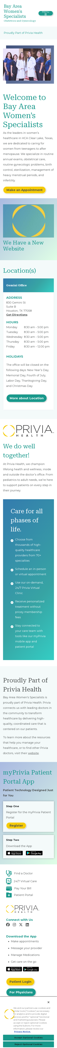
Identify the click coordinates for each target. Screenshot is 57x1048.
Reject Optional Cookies (28, 1044)
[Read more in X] (21, 925)
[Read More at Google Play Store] (31, 969)
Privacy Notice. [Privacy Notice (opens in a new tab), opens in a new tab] (22, 1031)
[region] (28, 1022)
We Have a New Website (23, 246)
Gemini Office (16, 285)
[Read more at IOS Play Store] (14, 853)
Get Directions (16, 315)
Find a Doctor (23, 873)
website (33, 753)
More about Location (27, 398)
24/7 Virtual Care (25, 881)
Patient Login (20, 982)
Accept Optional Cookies (28, 1037)
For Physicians (21, 992)
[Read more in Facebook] (8, 925)
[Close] (48, 1002)
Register (16, 825)
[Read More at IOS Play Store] (14, 969)
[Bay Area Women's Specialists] (20, 13)
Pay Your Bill (22, 888)
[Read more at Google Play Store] (34, 853)
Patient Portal (23, 895)
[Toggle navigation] (45, 13)
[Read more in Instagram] (15, 925)
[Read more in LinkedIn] (28, 925)
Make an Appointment (24, 190)
